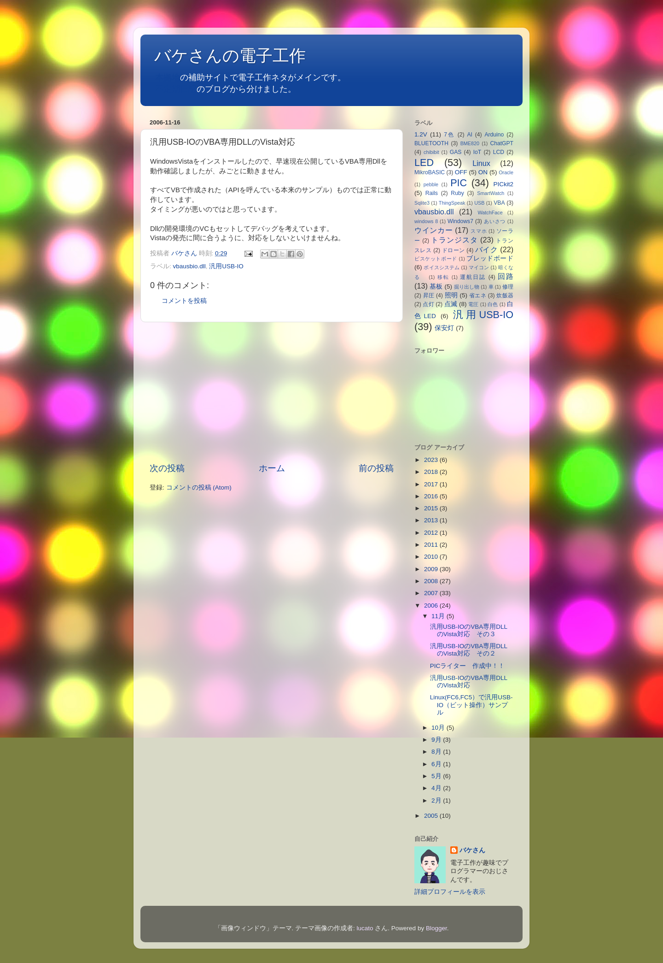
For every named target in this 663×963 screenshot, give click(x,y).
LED (424, 162)
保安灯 (444, 328)
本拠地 (167, 77)
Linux (481, 163)
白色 (493, 304)
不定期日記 (176, 89)
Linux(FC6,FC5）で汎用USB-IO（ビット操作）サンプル (471, 704)
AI (469, 134)
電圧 (473, 304)
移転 (443, 277)
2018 (432, 471)
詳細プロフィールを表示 (449, 891)
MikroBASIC (429, 172)
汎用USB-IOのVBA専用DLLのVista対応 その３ (468, 630)
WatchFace (490, 212)
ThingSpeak (452, 203)
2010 (432, 556)
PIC (458, 183)
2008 (432, 581)
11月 (439, 616)
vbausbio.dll (189, 266)
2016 (432, 496)
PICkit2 (504, 184)
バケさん (472, 850)
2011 (432, 544)
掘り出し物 (466, 286)
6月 (437, 764)
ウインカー (433, 230)
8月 (437, 751)
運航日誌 (473, 277)
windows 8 (426, 221)
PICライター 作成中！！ (474, 665)
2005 (432, 815)
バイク (486, 249)
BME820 (469, 143)
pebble (431, 184)
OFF (461, 172)
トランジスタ (454, 240)
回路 (505, 276)
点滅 (450, 304)
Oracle (506, 172)
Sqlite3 (422, 203)
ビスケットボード (435, 258)
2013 (432, 520)
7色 (449, 134)
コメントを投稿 (184, 300)
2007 (432, 593)
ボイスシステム (441, 267)
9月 (437, 739)
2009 (432, 569)
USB (479, 203)
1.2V (420, 134)
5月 (437, 776)
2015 (432, 508)
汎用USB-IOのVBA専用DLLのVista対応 (468, 681)
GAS (456, 152)
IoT (477, 152)
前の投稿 (376, 468)
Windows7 (460, 221)
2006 (432, 605)
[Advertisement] (272, 392)
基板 (436, 286)
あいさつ (495, 221)
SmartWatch (490, 193)
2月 (437, 800)
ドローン (453, 250)
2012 (432, 532)
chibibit (431, 152)
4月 (437, 788)
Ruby (457, 193)
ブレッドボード (489, 258)
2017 (432, 484)
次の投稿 (167, 468)
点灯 (428, 304)
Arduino (494, 134)
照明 (451, 295)
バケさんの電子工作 (238, 55)
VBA (499, 203)
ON (483, 172)
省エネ (477, 295)
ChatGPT (501, 143)
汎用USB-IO (226, 266)
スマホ (479, 231)
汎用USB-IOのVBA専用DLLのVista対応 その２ (468, 650)
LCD (498, 152)
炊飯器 (504, 295)
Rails (431, 193)
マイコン (479, 267)
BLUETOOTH (431, 143)
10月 (439, 727)
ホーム (272, 468)
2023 (432, 459)
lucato (365, 928)
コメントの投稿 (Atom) (199, 487)
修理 (507, 287)
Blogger (436, 928)
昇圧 (429, 295)
